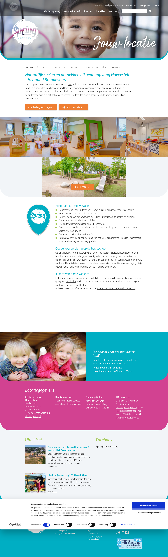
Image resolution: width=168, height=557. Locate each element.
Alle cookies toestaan (148, 533)
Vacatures (61, 514)
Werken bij (129, 5)
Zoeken (148, 11)
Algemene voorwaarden (97, 523)
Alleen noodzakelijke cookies (148, 540)
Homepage (29, 67)
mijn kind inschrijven (72, 107)
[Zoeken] (132, 11)
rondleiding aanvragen (40, 107)
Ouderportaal (143, 5)
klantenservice (74, 403)
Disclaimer (92, 525)
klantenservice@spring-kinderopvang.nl (116, 288)
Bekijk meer (81, 186)
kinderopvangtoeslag (126, 407)
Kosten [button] (86, 11)
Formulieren (92, 514)
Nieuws (96, 5)
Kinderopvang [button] (50, 11)
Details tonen (126, 552)
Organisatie (61, 517)
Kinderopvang (41, 67)
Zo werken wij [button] (70, 11)
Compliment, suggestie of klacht (98, 518)
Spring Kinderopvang (107, 446)
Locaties (99, 11)
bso (70, 84)
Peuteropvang (54, 67)
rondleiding (71, 281)
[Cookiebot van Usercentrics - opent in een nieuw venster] (15, 552)
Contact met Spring (125, 514)
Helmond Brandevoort (71, 67)
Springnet (61, 525)
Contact (112, 11)
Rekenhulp (122, 517)
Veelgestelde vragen (112, 5)
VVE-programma (110, 237)
